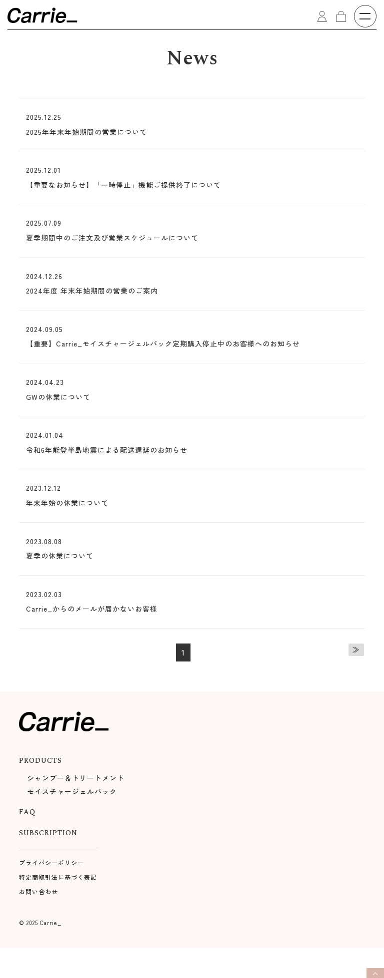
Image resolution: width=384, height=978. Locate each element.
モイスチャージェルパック (72, 791)
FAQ (27, 812)
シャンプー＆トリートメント (75, 778)
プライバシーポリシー (51, 862)
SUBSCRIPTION (48, 833)
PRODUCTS (40, 760)
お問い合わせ (38, 891)
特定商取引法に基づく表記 (58, 877)
